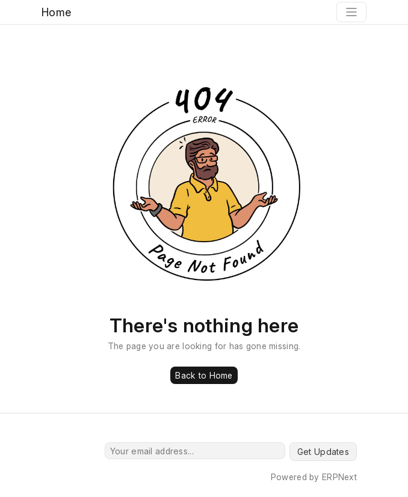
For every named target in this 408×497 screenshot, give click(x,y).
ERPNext (339, 477)
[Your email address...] (195, 450)
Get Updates (323, 452)
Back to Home (203, 375)
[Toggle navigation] (351, 12)
